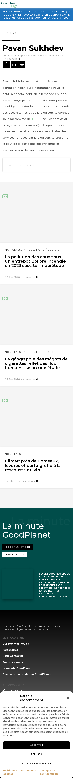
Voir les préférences (36, 763)
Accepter (36, 745)
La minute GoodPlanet (17, 668)
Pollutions (35, 249)
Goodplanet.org (18, 547)
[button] (68, 698)
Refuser (36, 754)
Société (54, 249)
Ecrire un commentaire (21, 164)
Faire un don (15, 554)
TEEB (35, 119)
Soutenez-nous (12, 662)
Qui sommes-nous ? (15, 643)
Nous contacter (12, 655)
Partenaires (10, 649)
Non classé (11, 32)
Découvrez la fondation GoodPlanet (26, 674)
